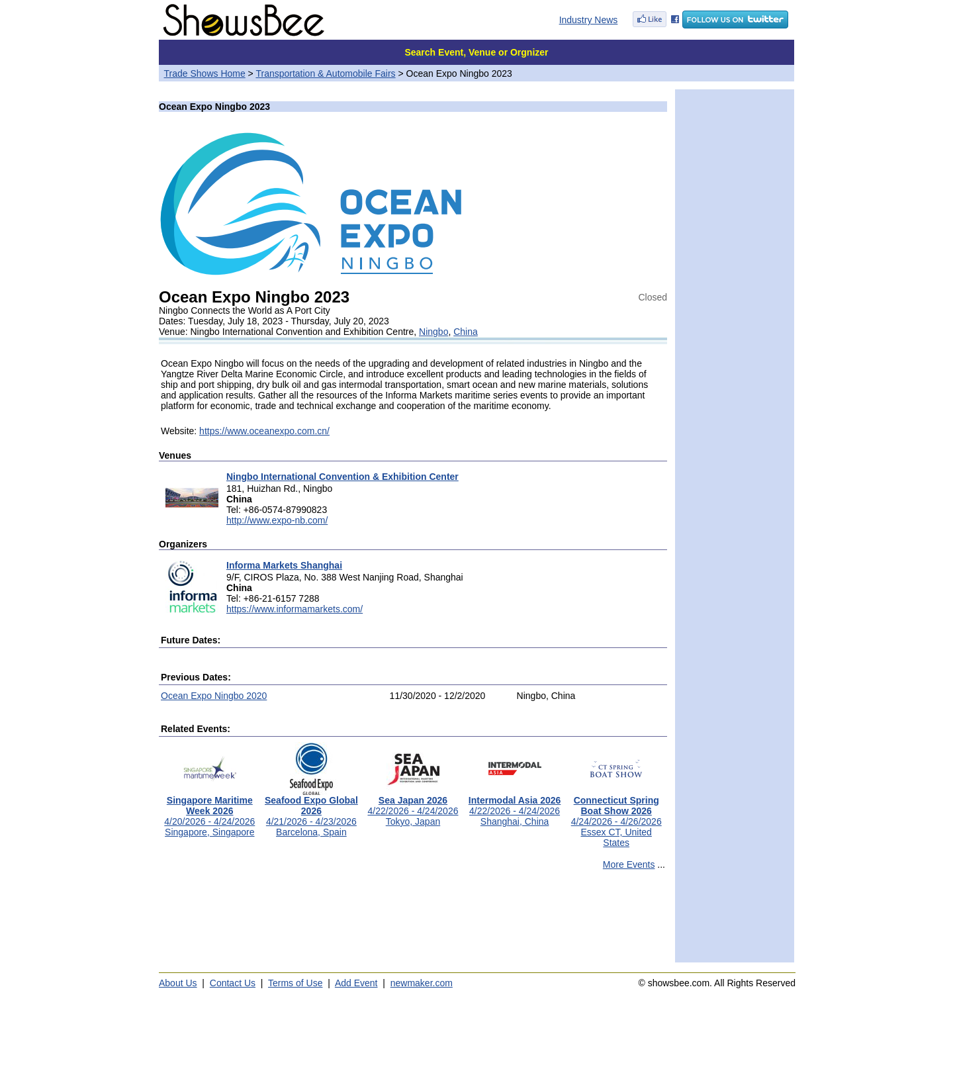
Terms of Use (295, 983)
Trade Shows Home (205, 73)
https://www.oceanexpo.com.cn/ (264, 431)
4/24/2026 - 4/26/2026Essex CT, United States (616, 817)
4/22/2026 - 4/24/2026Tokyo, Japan (412, 806)
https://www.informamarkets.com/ (294, 609)
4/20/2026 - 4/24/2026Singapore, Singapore (209, 811)
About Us (178, 983)
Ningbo (433, 331)
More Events (629, 864)
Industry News (588, 20)
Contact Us (232, 983)
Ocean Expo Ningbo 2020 (214, 695)
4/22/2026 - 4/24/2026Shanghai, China (515, 806)
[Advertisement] (413, 922)
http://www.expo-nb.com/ (277, 520)
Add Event (356, 983)
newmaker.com (421, 983)
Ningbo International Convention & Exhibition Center (342, 476)
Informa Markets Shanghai (284, 565)
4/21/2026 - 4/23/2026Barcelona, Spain (311, 811)
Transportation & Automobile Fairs (325, 73)
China (465, 331)
